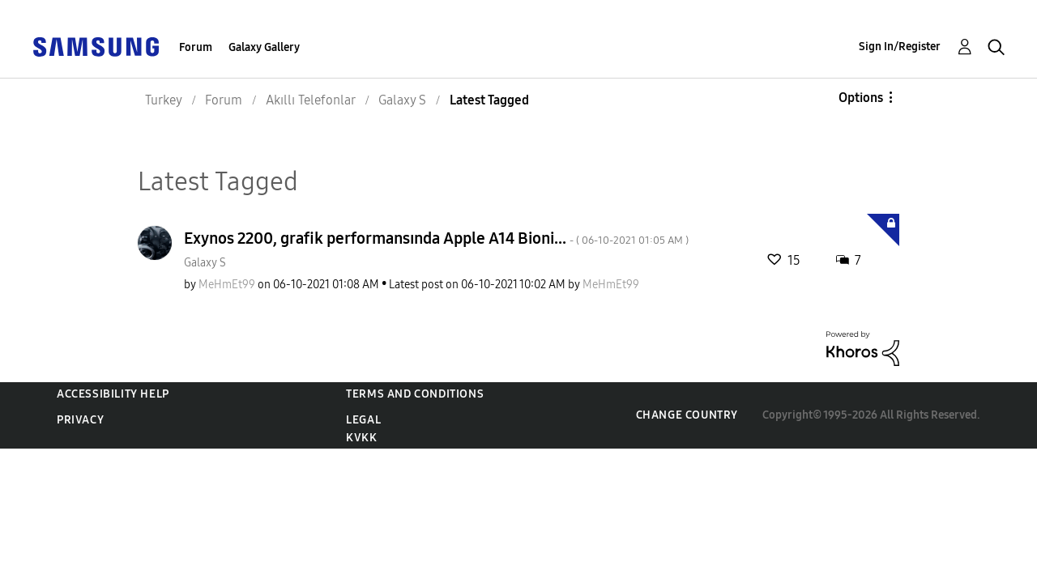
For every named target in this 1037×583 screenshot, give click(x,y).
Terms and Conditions (415, 394)
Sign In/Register (900, 46)
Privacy (80, 420)
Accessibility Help (113, 394)
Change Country (687, 415)
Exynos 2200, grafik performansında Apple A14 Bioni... (436, 238)
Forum (195, 47)
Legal (363, 420)
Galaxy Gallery (264, 47)
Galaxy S (205, 263)
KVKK (361, 438)
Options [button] (861, 97)
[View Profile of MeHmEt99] (226, 285)
